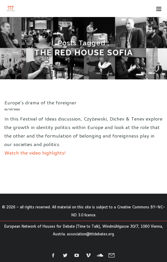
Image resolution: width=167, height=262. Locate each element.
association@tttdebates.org (90, 233)
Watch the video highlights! (35, 152)
